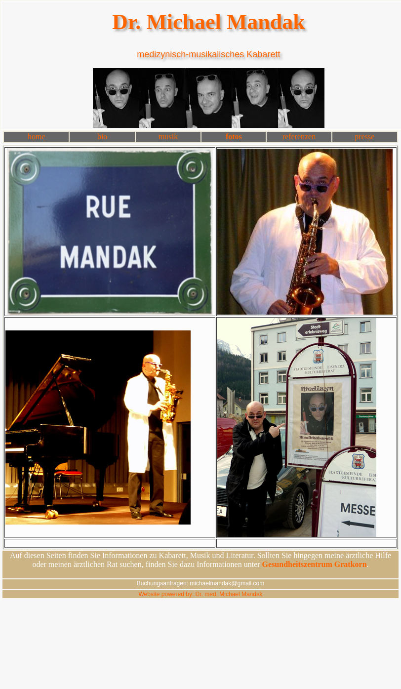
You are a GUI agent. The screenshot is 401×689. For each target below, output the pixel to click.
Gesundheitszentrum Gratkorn (314, 564)
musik (168, 136)
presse (364, 136)
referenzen (299, 136)
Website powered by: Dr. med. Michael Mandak (200, 594)
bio (102, 136)
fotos (234, 136)
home (36, 136)
